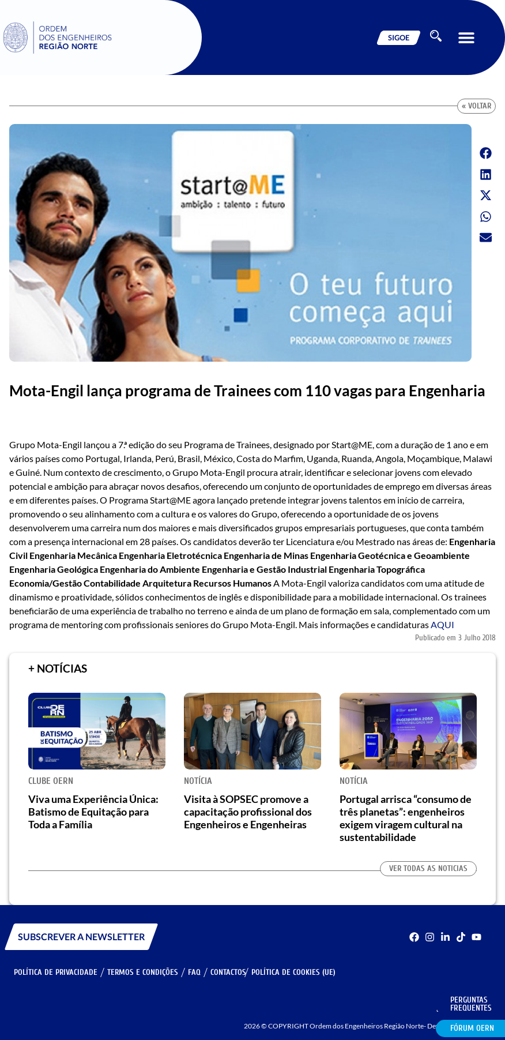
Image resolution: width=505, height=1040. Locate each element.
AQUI (442, 624)
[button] (466, 38)
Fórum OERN (472, 1028)
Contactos (228, 972)
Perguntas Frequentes (471, 1004)
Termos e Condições (142, 972)
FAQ (194, 972)
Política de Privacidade (55, 972)
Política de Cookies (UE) (293, 972)
